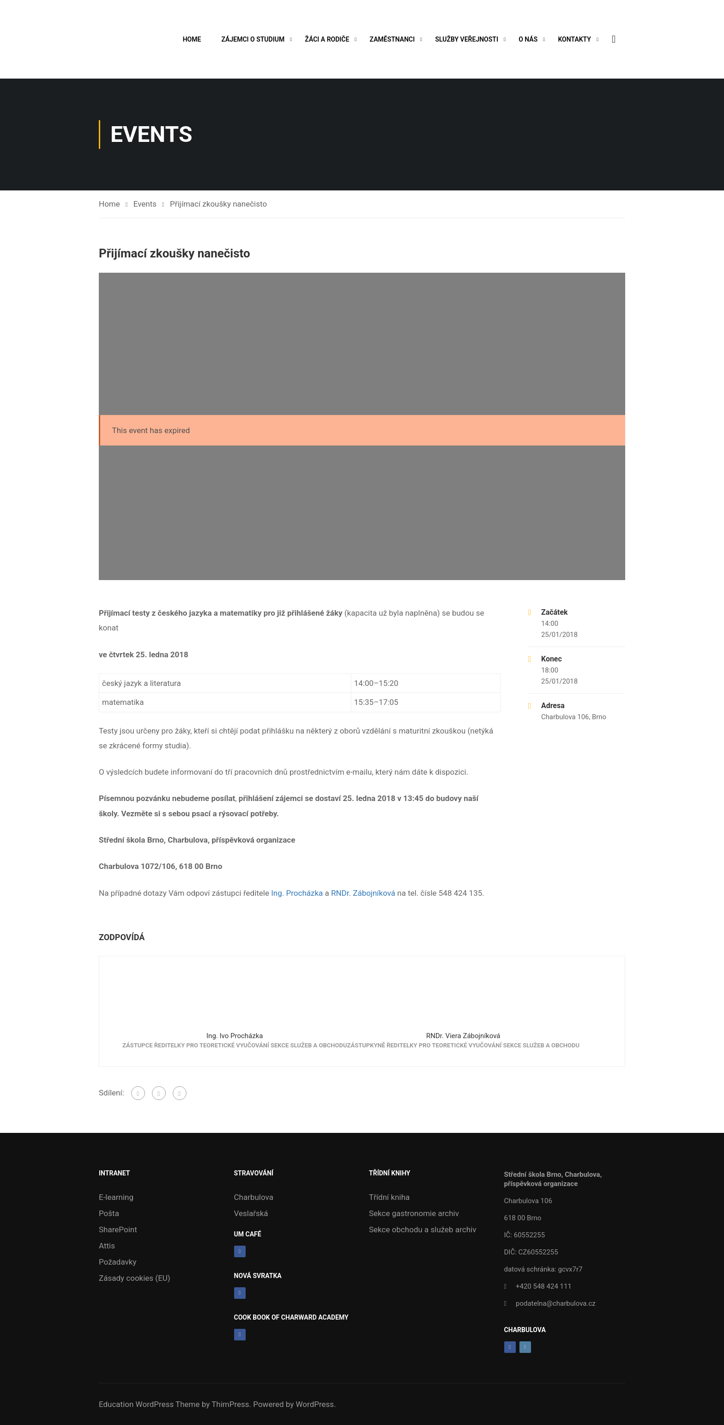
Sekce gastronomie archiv (414, 1213)
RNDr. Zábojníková (363, 893)
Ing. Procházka (297, 893)
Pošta (109, 1213)
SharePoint (118, 1229)
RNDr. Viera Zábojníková (463, 1036)
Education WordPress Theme (149, 1404)
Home (191, 39)
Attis (107, 1245)
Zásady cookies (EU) (134, 1278)
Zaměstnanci (392, 39)
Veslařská (251, 1213)
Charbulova (253, 1197)
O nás (528, 39)
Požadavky (117, 1261)
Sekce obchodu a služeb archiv (422, 1229)
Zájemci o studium (252, 39)
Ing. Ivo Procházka (234, 1036)
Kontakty (574, 39)
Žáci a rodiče (327, 39)
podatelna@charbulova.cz (556, 1303)
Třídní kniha (389, 1197)
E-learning (116, 1197)
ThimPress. (231, 1404)
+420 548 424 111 (544, 1286)
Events (145, 203)
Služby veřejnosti (466, 39)
